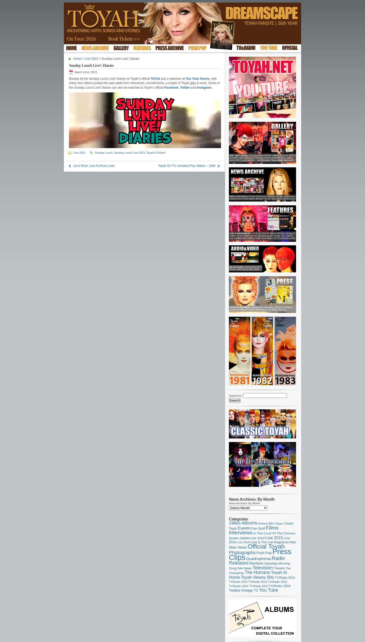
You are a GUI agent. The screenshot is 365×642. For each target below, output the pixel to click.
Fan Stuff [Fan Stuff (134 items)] (258, 528)
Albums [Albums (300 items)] (249, 523)
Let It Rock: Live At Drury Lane (94, 166)
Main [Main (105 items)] (293, 542)
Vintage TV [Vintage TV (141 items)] (249, 590)
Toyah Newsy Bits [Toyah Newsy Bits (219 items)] (257, 577)
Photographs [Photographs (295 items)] (242, 552)
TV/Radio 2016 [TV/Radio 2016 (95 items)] (257, 581)
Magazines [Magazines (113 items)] (281, 542)
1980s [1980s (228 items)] (235, 523)
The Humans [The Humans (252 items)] (257, 572)
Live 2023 (91, 59)
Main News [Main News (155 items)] (238, 547)
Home (77, 59)
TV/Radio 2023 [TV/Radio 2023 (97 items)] (258, 586)
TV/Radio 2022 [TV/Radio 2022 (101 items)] (238, 586)
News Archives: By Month (244, 503)
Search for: (235, 395)
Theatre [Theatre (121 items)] (279, 568)
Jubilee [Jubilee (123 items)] (245, 538)
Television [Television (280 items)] (262, 567)
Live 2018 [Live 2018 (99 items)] (243, 542)
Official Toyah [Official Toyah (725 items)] (266, 546)
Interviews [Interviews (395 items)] (240, 532)
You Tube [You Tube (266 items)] (268, 590)
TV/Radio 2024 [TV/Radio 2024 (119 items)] (279, 586)
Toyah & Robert (156, 152)
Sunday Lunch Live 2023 (129, 152)
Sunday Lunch (104, 152)
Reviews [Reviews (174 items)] (256, 563)
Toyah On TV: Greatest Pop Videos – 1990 (186, 166)
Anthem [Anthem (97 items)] (263, 523)
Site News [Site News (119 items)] (244, 568)
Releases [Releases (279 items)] (238, 563)
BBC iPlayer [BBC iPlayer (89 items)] (276, 523)
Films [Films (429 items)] (272, 528)
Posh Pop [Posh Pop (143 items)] (264, 553)
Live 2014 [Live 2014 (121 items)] (258, 538)
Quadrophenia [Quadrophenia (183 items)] (258, 558)
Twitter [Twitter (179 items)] (234, 590)
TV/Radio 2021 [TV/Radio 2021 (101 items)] (277, 581)
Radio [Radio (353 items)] (278, 558)
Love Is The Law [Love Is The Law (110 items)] (261, 542)
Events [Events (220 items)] (244, 528)
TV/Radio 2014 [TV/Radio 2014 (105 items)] (285, 577)
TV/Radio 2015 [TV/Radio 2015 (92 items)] (238, 581)
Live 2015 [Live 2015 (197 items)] (274, 537)
